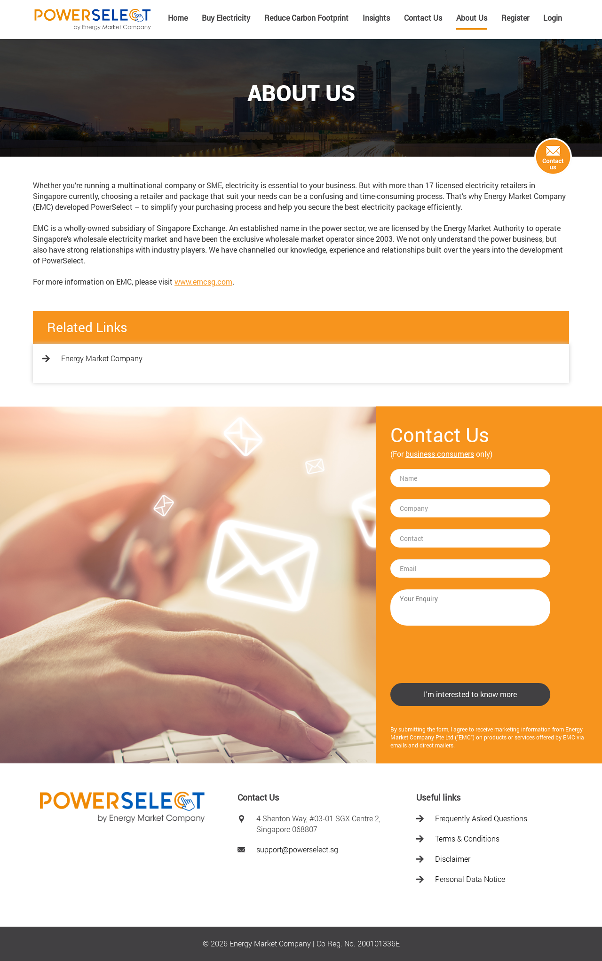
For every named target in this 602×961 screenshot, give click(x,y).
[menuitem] (178, 21)
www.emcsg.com (203, 281)
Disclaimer (452, 859)
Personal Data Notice (470, 879)
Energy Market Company (102, 358)
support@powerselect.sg (297, 849)
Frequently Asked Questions (481, 818)
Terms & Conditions (467, 838)
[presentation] (461, 655)
